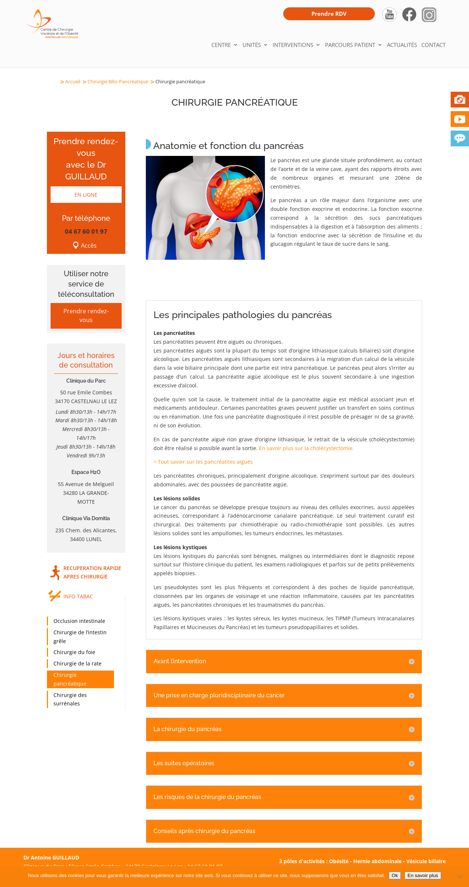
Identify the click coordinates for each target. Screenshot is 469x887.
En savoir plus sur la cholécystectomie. (306, 448)
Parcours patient (350, 45)
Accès (89, 245)
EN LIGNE (85, 194)
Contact (433, 45)
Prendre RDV (329, 13)
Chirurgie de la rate (77, 663)
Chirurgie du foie (74, 652)
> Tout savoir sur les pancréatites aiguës (203, 461)
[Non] (460, 876)
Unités (252, 45)
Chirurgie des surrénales (70, 699)
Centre (221, 45)
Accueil (72, 82)
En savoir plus (422, 875)
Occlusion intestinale (79, 620)
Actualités (402, 45)
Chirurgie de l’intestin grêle (80, 637)
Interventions (293, 45)
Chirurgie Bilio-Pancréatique (118, 82)
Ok (395, 875)
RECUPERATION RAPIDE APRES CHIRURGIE (92, 572)
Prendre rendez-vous (86, 315)
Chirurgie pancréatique (69, 679)
